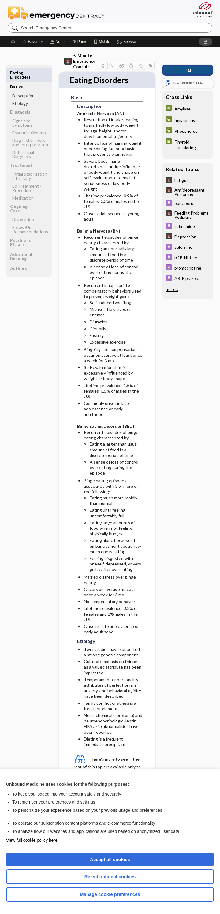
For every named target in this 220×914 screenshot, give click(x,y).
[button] (127, 41)
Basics (16, 72)
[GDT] (187, 108)
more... (172, 289)
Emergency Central (56, 12)
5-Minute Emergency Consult (79, 61)
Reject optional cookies (110, 876)
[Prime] (79, 41)
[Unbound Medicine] (200, 10)
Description (23, 81)
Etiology (20, 89)
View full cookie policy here (32, 840)
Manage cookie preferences (110, 894)
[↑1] (188, 70)
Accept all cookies (110, 859)
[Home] (13, 41)
